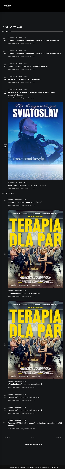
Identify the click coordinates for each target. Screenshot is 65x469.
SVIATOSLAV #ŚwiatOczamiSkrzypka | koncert (27, 185)
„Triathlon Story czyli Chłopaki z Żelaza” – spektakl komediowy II (34, 53)
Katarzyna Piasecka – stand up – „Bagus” (25, 202)
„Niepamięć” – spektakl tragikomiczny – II (25, 410)
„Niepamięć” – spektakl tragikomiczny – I (24, 397)
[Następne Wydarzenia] (59, 437)
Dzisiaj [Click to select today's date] (32, 437)
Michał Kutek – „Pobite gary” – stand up (24, 79)
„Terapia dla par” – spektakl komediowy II (25, 384)
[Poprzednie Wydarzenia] (6, 437)
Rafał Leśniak (54, 467)
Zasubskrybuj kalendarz (31, 444)
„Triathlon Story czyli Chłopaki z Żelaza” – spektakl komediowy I (34, 40)
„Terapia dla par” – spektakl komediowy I (24, 293)
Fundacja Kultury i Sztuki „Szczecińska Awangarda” (27, 467)
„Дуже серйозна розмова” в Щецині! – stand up (28, 66)
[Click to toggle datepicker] (13, 27)
